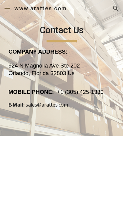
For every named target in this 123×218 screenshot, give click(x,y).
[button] (7, 8)
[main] (61, 68)
